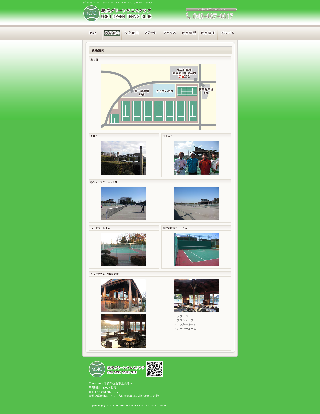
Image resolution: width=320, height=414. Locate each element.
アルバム (228, 32)
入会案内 (131, 32)
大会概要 (189, 32)
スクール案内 (150, 32)
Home (92, 32)
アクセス (169, 32)
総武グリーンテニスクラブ (117, 13)
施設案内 (111, 32)
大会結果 (208, 32)
